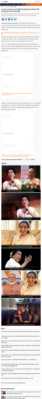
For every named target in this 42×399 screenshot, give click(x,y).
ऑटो (34, 4)
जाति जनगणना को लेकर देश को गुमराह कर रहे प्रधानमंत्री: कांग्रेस (13, 383)
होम (4, 4)
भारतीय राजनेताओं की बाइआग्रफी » (8, 388)
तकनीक (27, 4)
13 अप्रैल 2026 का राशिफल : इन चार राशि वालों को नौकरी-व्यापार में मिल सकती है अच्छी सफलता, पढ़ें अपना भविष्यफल (20, 337)
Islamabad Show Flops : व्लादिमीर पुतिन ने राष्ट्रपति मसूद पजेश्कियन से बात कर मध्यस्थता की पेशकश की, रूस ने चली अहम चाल (20, 355)
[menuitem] (4, 4)
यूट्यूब (26, 159)
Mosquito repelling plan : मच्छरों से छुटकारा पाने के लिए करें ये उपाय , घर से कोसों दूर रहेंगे (18, 359)
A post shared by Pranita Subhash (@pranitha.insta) (17, 97)
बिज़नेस (22, 4)
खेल (31, 4)
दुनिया (14, 4)
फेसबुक (23, 159)
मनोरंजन (38, 4)
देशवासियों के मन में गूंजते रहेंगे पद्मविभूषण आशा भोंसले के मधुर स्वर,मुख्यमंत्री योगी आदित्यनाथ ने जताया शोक (20, 374)
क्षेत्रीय (7, 4)
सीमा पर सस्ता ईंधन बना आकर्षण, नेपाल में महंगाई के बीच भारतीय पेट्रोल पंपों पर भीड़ (17, 378)
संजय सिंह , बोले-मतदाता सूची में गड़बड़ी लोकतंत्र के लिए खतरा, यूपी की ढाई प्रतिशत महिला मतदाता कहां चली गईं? (20, 351)
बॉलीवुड (7, 6)
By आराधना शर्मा (4, 17)
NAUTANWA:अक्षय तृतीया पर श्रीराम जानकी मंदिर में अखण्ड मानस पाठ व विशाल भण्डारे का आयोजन (20, 331)
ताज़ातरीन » (3, 328)
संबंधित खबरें (3, 163)
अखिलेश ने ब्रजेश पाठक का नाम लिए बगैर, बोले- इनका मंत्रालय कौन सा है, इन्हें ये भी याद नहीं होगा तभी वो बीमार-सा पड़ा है (20, 341)
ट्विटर (29, 159)
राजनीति (18, 4)
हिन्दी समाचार (3, 6)
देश (10, 4)
